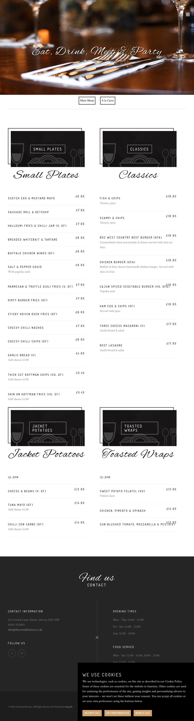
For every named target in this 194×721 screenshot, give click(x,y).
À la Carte (108, 101)
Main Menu (87, 101)
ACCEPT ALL (92, 713)
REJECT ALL (142, 713)
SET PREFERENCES (117, 713)
